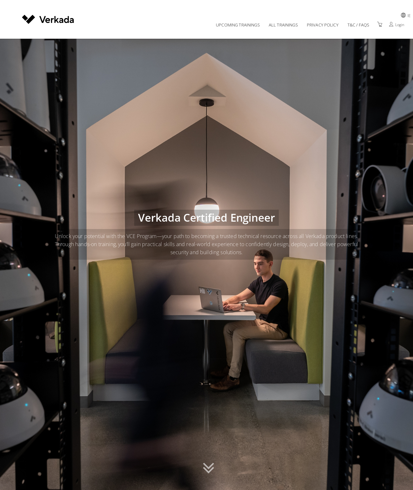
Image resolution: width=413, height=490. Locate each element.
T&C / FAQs (358, 25)
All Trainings (283, 25)
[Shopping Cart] (379, 24)
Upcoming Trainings (238, 25)
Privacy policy (322, 25)
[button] (208, 466)
